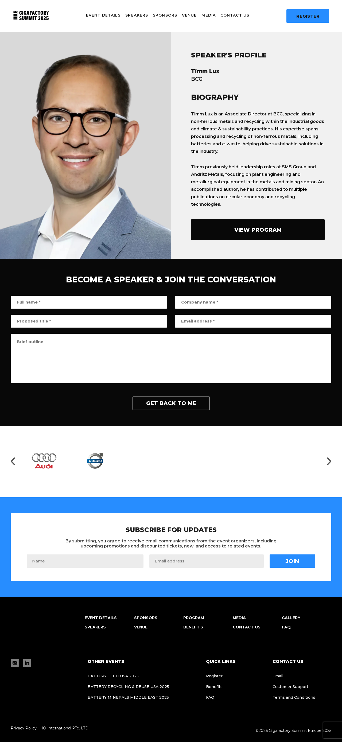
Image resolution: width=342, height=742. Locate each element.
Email (278, 676)
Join (292, 561)
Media (208, 15)
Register (308, 16)
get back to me (171, 403)
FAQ (286, 627)
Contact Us (234, 15)
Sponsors (165, 15)
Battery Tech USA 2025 (113, 676)
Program (193, 617)
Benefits (193, 627)
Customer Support (290, 686)
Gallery (291, 617)
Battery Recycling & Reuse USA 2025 (128, 686)
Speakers (136, 15)
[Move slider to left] (13, 461)
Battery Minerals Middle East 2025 (128, 697)
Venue (189, 15)
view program (258, 230)
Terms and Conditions (294, 697)
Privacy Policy (24, 728)
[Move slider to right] (329, 461)
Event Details (103, 15)
